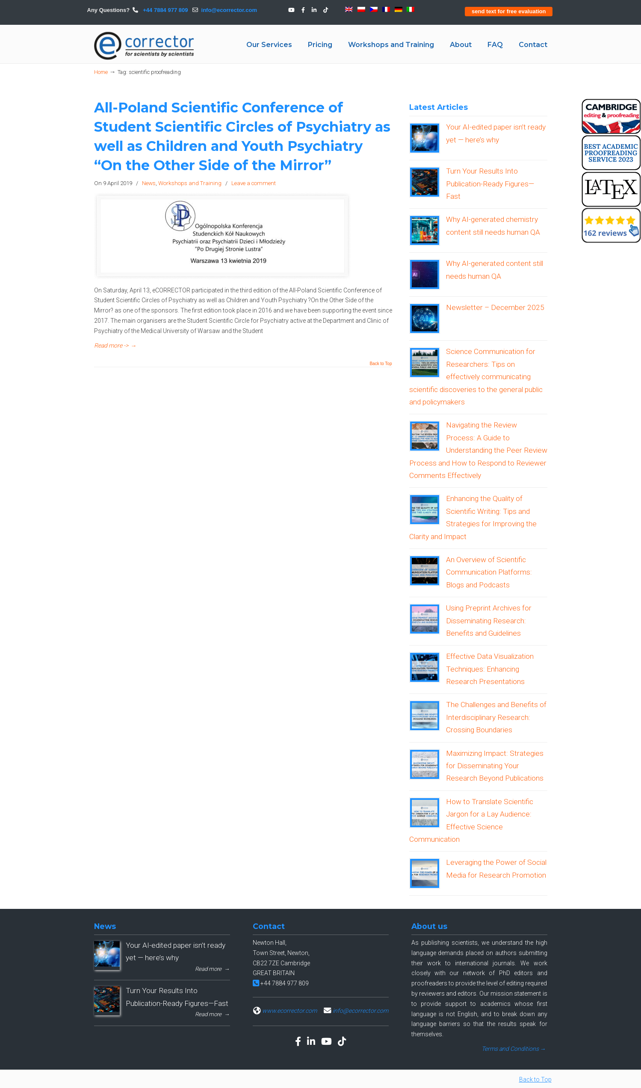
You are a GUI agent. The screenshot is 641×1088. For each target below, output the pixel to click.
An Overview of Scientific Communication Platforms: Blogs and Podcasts (489, 572)
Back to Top (380, 364)
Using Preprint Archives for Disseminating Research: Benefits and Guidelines (489, 620)
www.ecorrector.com (289, 1010)
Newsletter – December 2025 (495, 307)
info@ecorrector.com (229, 10)
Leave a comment (253, 183)
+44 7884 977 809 (165, 10)
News (149, 183)
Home (101, 72)
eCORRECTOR (144, 45)
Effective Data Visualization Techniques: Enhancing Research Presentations (490, 669)
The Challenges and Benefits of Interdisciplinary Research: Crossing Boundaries (496, 717)
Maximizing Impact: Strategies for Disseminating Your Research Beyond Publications (495, 766)
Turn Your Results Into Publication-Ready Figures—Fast (490, 183)
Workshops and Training (190, 183)
